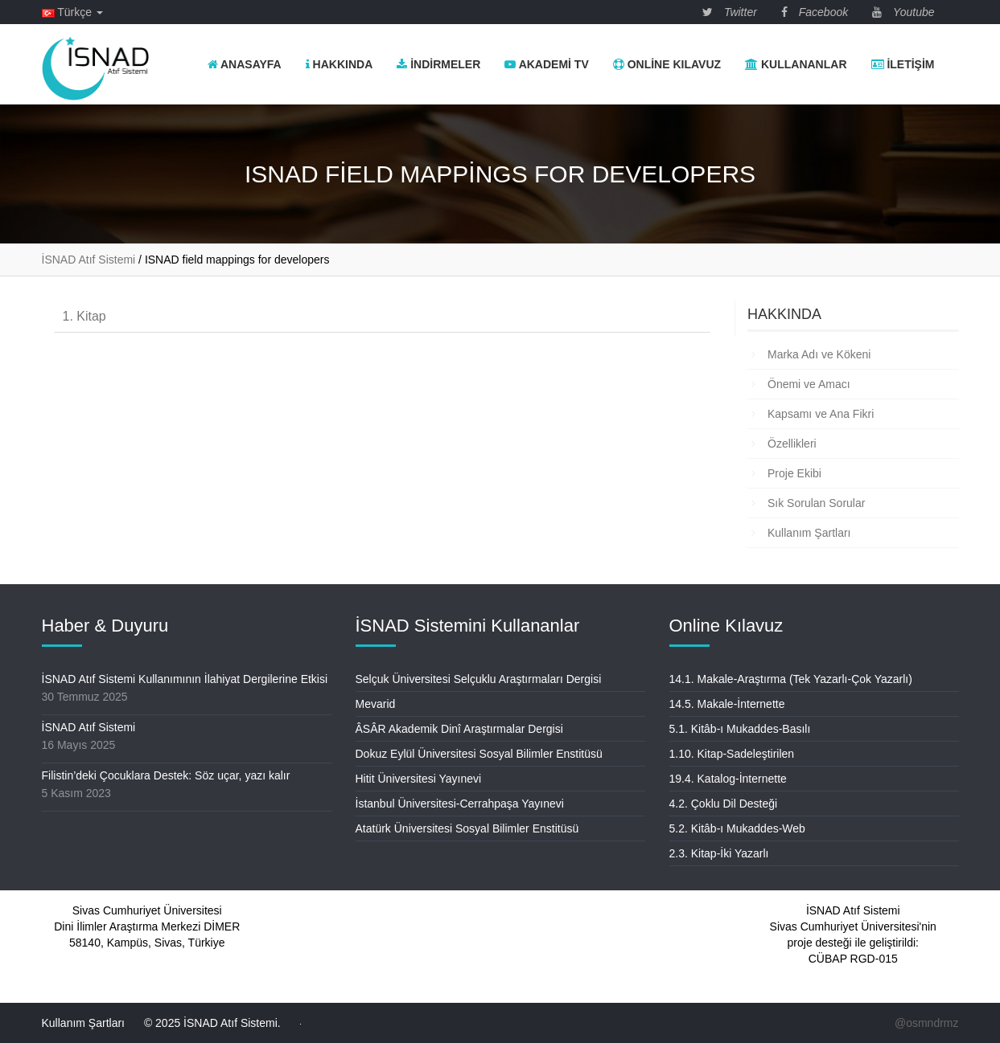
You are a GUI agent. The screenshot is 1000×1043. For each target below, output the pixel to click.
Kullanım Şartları (808, 532)
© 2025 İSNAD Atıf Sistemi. (212, 1022)
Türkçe (72, 12)
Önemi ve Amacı (808, 384)
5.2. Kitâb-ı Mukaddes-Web (737, 828)
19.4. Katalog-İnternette (728, 778)
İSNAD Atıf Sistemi (89, 727)
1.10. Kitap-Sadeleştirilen (732, 753)
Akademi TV (546, 64)
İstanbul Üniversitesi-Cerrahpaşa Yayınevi (460, 803)
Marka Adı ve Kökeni (818, 354)
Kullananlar (795, 64)
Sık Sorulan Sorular (816, 503)
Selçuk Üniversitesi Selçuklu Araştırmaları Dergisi (479, 679)
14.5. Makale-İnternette (727, 703)
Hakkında (339, 64)
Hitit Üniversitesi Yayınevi (419, 778)
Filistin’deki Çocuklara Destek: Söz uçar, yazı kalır (166, 775)
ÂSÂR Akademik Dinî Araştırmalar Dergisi (459, 728)
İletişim (903, 64)
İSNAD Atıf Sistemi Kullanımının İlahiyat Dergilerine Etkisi (185, 679)
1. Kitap (84, 316)
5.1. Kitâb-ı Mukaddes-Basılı (740, 728)
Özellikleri (792, 443)
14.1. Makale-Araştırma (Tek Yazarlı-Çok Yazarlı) (790, 679)
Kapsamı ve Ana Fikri (820, 413)
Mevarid (376, 703)
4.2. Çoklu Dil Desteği (723, 803)
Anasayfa (245, 64)
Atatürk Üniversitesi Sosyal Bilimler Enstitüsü (467, 828)
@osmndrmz (927, 1022)
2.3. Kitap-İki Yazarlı (719, 853)
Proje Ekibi (794, 473)
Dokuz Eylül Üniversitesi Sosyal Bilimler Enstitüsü (479, 753)
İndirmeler (438, 64)
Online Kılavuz (667, 64)
